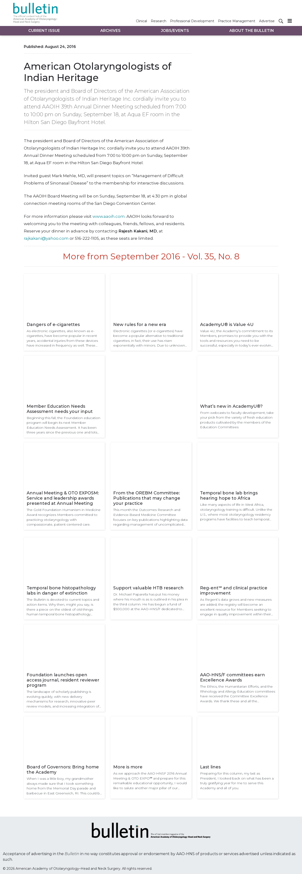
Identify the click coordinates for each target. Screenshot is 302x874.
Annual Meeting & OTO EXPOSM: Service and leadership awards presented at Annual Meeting (63, 498)
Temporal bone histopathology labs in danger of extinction (61, 590)
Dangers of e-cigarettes (53, 324)
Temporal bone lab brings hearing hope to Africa (229, 495)
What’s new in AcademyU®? (231, 406)
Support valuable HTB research (148, 588)
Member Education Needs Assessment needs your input (60, 409)
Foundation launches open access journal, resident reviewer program (63, 680)
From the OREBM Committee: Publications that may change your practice (146, 498)
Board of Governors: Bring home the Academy (63, 769)
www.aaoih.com (108, 216)
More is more (128, 767)
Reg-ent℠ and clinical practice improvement (233, 590)
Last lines (210, 767)
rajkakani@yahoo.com (46, 238)
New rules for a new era (139, 324)
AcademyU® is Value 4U (227, 324)
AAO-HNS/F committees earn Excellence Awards (232, 677)
